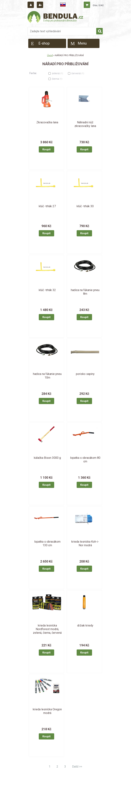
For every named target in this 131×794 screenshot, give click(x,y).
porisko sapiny (85, 374)
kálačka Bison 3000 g (47, 457)
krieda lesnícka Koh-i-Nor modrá (85, 543)
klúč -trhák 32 (47, 290)
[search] (99, 31)
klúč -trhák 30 (85, 206)
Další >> (77, 766)
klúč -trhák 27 (47, 206)
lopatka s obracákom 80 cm (85, 459)
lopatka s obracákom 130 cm (47, 543)
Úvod (50, 55)
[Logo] (56, 18)
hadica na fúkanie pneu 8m (85, 291)
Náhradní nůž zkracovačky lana (85, 124)
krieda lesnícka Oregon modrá (47, 711)
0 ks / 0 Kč (98, 5)
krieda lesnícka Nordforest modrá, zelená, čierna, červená (47, 629)
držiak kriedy (85, 625)
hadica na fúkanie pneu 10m (47, 375)
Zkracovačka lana (47, 122)
